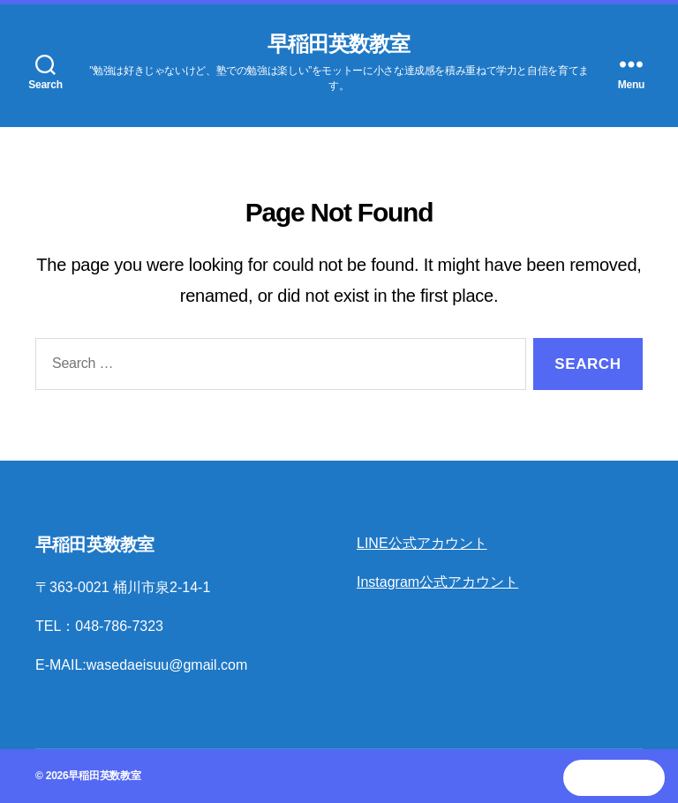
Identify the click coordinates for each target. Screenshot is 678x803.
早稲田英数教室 (338, 44)
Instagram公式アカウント (437, 581)
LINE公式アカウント (422, 543)
